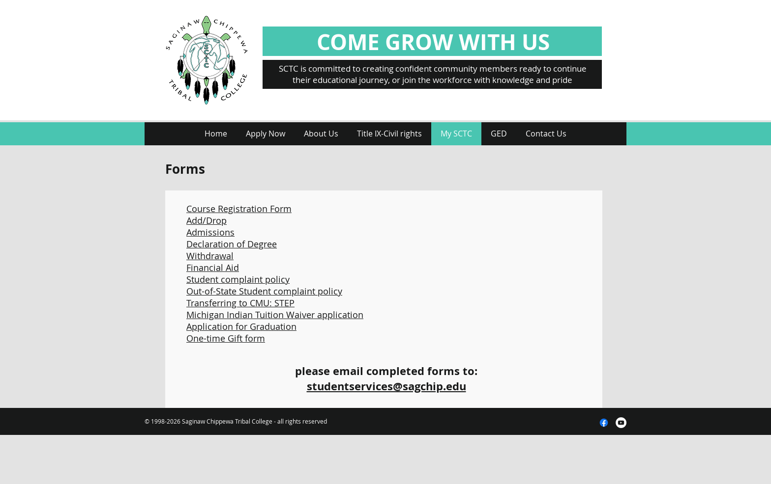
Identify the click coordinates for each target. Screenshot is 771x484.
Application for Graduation (241, 326)
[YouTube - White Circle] (621, 422)
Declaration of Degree (231, 244)
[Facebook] (603, 422)
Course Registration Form (239, 209)
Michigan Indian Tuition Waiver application (274, 315)
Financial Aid (212, 267)
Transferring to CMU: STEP (240, 303)
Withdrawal (210, 256)
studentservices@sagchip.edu (386, 386)
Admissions (210, 232)
